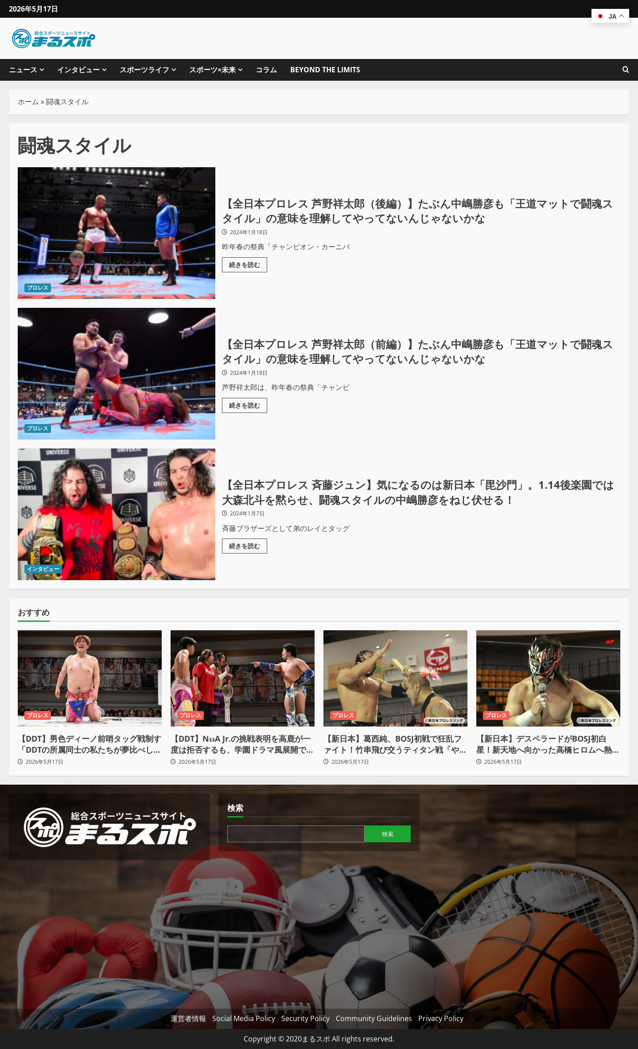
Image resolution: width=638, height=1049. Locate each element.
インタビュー (78, 70)
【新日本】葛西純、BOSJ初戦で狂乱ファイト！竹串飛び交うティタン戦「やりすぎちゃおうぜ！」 (395, 744)
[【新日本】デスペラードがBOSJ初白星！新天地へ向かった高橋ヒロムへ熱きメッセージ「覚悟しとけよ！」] (548, 678)
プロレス (37, 287)
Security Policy (305, 1018)
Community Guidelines (374, 1018)
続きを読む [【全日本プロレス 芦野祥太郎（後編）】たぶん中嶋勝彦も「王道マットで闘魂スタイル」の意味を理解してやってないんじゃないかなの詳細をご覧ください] (248, 263)
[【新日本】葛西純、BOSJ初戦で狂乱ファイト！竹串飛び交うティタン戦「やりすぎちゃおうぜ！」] (395, 678)
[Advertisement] (109, 931)
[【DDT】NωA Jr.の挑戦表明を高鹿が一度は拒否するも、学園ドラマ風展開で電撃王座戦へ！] (243, 678)
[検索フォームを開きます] (625, 70)
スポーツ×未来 (212, 70)
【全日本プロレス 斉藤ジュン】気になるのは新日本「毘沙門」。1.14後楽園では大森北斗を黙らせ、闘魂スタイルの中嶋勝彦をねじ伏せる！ (116, 514)
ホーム (28, 101)
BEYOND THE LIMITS (325, 70)
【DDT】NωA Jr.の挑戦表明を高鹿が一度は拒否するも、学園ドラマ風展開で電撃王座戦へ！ (242, 744)
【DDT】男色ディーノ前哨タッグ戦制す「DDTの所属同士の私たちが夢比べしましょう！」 (89, 744)
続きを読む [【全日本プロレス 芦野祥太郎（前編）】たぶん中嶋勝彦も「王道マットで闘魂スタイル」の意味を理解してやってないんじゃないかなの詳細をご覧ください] (248, 403)
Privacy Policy (440, 1018)
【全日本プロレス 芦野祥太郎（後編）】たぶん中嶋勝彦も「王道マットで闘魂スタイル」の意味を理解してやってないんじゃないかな (116, 233)
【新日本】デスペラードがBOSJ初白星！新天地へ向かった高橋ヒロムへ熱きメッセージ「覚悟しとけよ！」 (548, 744)
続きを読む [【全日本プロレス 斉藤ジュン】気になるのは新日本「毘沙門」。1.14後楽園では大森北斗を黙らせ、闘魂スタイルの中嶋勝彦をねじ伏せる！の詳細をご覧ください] (248, 544)
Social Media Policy (243, 1018)
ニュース (23, 70)
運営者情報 (188, 1018)
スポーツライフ (144, 70)
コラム (266, 70)
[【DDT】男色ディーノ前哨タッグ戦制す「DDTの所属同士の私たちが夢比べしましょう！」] (90, 678)
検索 (235, 807)
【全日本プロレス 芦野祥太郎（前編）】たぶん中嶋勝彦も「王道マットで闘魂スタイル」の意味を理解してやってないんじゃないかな (116, 374)
